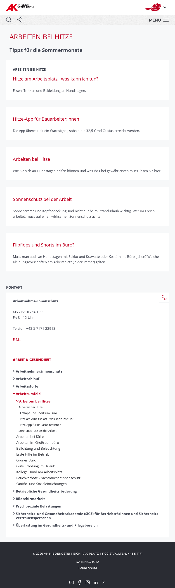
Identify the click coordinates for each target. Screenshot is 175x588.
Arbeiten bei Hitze (34, 401)
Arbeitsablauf (27, 378)
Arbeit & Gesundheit (32, 359)
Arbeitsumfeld (28, 393)
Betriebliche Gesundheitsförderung (46, 491)
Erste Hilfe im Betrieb (32, 454)
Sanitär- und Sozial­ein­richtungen (41, 484)
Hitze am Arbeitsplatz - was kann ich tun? (46, 419)
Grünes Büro (26, 460)
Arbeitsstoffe (27, 386)
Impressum (87, 568)
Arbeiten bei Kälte (30, 436)
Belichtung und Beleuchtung (38, 448)
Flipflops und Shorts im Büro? (38, 413)
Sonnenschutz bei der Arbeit (38, 431)
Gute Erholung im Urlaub (35, 466)
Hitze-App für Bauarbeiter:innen (40, 425)
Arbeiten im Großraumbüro (37, 442)
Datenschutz (87, 562)
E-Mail (17, 339)
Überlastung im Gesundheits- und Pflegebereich (57, 525)
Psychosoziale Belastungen (38, 506)
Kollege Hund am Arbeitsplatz (39, 472)
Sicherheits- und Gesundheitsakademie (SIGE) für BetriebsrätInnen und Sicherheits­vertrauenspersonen (87, 515)
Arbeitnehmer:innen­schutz (39, 371)
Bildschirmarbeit (30, 498)
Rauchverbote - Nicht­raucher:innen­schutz (48, 478)
